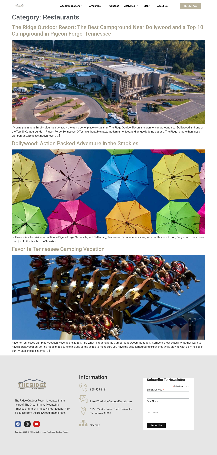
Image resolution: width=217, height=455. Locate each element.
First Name (152, 401)
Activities (131, 5)
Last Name (152, 412)
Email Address (155, 389)
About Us (163, 5)
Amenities (96, 5)
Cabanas (114, 5)
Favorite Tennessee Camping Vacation (58, 249)
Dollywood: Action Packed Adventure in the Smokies (75, 143)
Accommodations (71, 5)
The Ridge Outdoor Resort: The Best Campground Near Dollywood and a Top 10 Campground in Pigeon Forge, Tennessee (107, 30)
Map (147, 5)
